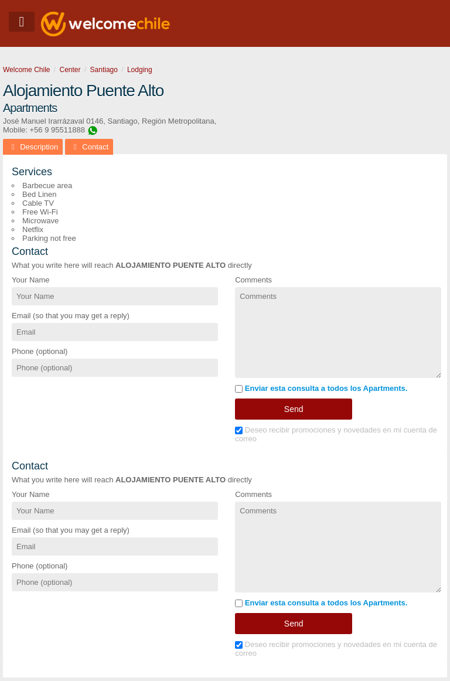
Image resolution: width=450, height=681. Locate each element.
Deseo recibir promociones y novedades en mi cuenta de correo (336, 434)
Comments (253, 279)
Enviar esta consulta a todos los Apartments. (321, 388)
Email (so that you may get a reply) (70, 315)
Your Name (31, 279)
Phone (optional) (39, 351)
